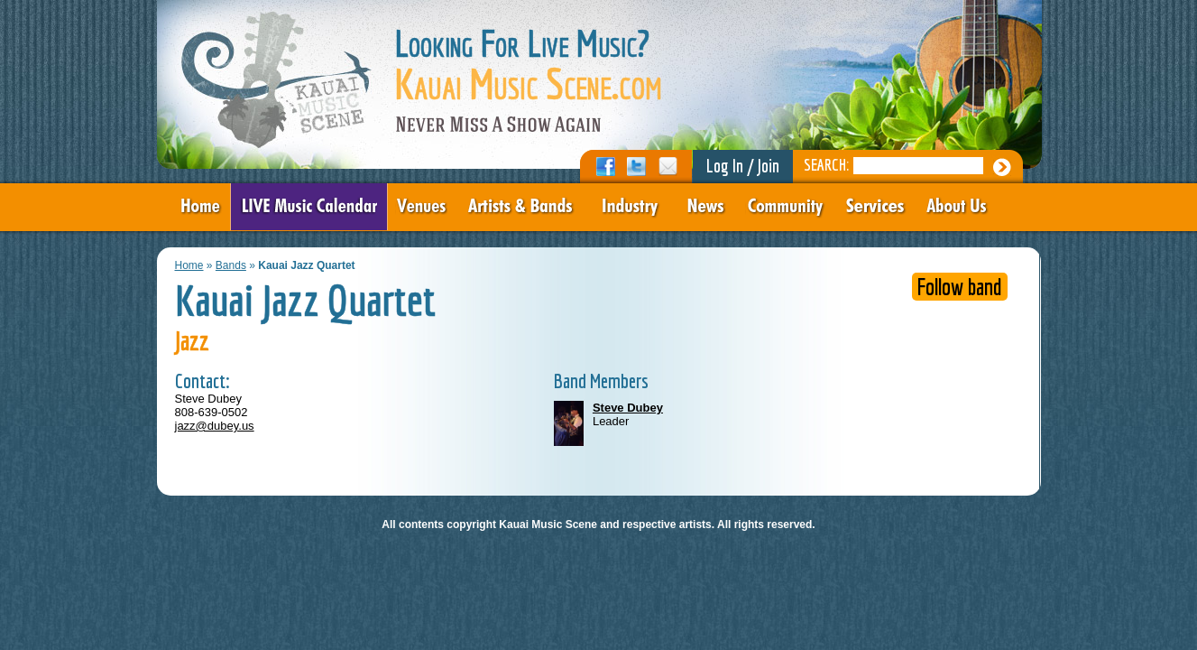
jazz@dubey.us (214, 425)
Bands (231, 265)
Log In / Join (742, 165)
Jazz (192, 340)
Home (189, 265)
